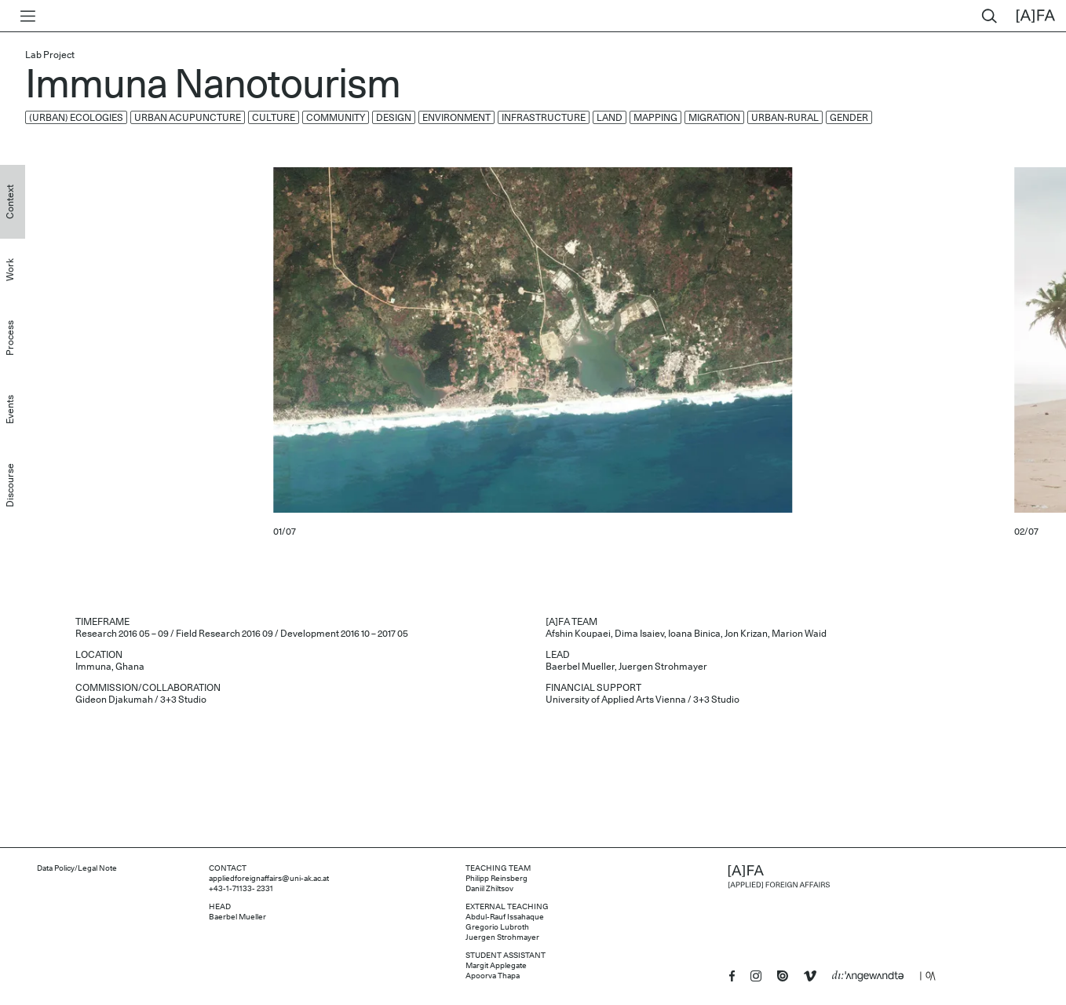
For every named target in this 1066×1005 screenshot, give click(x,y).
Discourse (10, 485)
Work (10, 269)
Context (10, 202)
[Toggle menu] (24, 16)
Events (10, 409)
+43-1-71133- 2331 (241, 889)
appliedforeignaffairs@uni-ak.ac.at (269, 879)
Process (10, 338)
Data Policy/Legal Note (77, 868)
